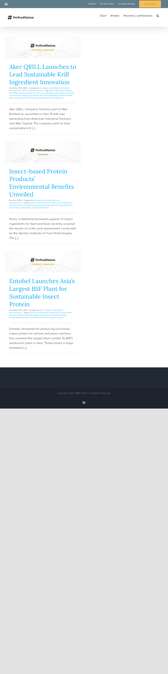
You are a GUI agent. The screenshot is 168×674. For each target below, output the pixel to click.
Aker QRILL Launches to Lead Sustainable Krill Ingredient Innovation (42, 74)
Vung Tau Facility (56, 317)
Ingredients (54, 88)
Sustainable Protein (40, 208)
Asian (42, 310)
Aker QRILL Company (18, 93)
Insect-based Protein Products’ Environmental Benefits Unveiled (41, 182)
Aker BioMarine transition (61, 90)
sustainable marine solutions (50, 98)
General (48, 310)
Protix (16, 208)
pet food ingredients (49, 95)
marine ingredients (31, 95)
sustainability (25, 208)
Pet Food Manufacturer (32, 90)
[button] (158, 16)
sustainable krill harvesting (25, 98)
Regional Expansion (42, 315)
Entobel (62, 313)
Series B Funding (59, 315)
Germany (47, 200)
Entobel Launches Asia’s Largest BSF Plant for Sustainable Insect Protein (42, 292)
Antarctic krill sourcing (38, 93)
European (44, 88)
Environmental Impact (28, 205)
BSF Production (51, 313)
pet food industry (25, 315)
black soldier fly (51, 203)
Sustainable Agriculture (19, 317)
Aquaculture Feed (56, 93)
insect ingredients (61, 205)
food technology (46, 205)
